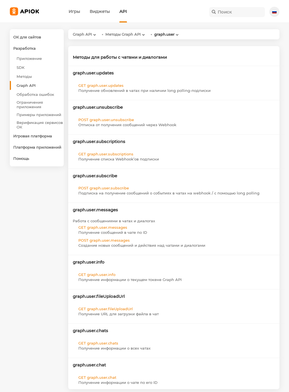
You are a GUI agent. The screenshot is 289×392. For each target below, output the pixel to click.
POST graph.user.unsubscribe (106, 119)
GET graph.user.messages (102, 227)
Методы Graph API (123, 34)
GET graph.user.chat (97, 377)
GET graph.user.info (96, 274)
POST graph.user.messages (104, 240)
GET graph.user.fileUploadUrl (105, 309)
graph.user (164, 34)
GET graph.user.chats (98, 343)
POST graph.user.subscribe (103, 188)
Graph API (82, 34)
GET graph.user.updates (101, 85)
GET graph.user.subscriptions (105, 154)
